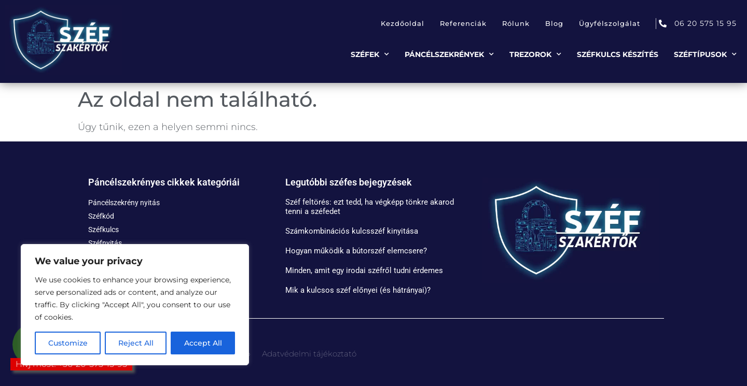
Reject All (136, 343)
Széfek (370, 54)
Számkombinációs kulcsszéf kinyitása (351, 231)
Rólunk (516, 23)
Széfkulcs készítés (617, 54)
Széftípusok (705, 54)
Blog (554, 23)
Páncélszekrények (449, 54)
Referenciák (463, 23)
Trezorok (535, 54)
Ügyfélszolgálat (609, 23)
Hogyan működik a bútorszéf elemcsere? (356, 250)
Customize (68, 343)
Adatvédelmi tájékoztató (309, 354)
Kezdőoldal (402, 23)
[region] (135, 304)
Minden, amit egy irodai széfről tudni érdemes (364, 270)
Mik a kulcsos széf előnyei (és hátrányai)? (358, 290)
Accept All (203, 343)
